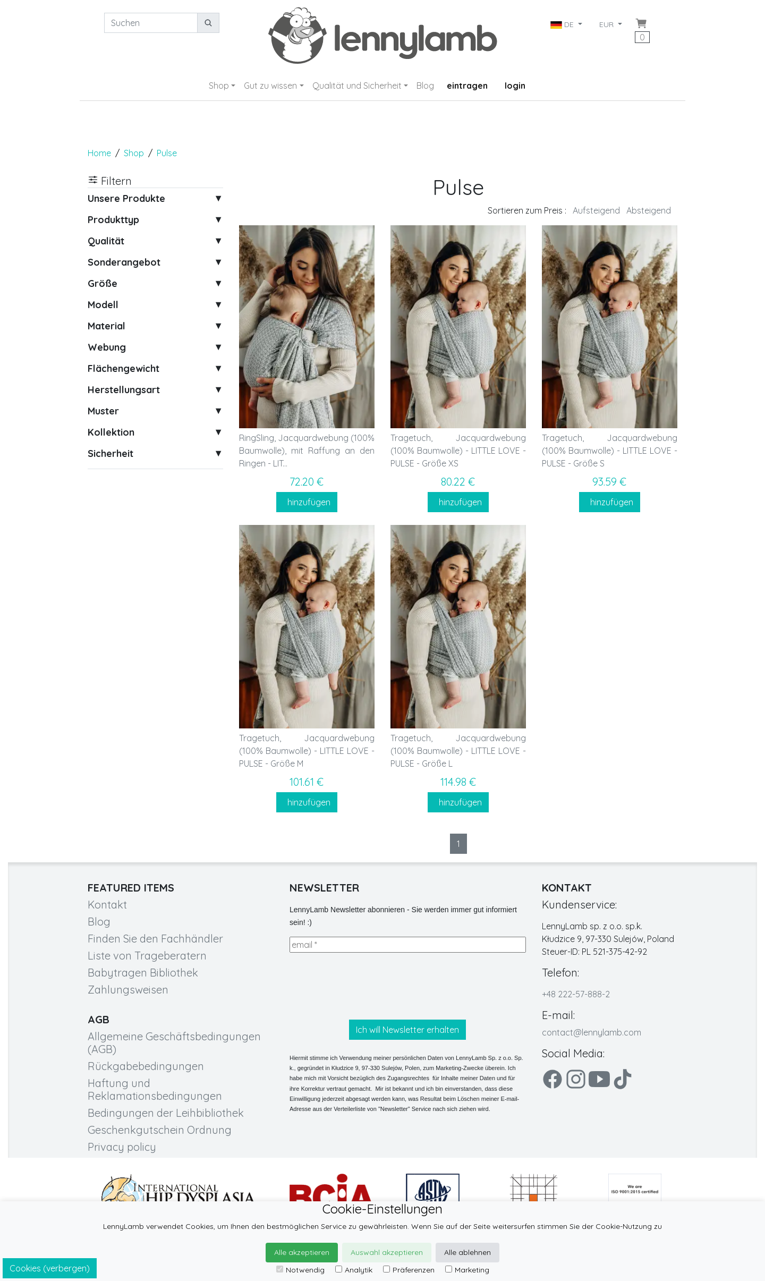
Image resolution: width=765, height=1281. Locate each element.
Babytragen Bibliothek (143, 972)
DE (563, 24)
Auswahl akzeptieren (387, 1252)
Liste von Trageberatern (147, 955)
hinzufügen (306, 502)
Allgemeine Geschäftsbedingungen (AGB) (174, 1043)
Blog (425, 85)
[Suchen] (151, 23)
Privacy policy (122, 1146)
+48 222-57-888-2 (576, 994)
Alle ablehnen (467, 1252)
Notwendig (300, 1270)
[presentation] (370, 986)
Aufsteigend (596, 210)
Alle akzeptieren (301, 1252)
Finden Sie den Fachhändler (155, 938)
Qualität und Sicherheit (357, 85)
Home (99, 153)
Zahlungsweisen (128, 989)
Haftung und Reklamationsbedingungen (155, 1089)
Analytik (353, 1270)
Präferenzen (409, 1270)
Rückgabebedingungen (146, 1066)
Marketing (467, 1270)
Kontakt (107, 904)
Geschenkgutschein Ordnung (160, 1129)
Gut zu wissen (270, 85)
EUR (607, 24)
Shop (219, 85)
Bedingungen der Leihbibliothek (166, 1112)
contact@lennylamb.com (591, 1032)
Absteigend (648, 210)
